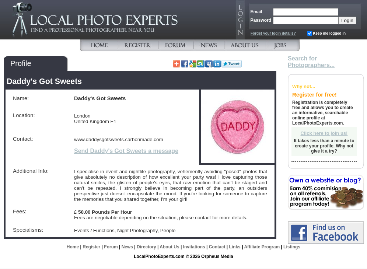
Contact (217, 246)
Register (91, 246)
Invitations (194, 246)
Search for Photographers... (311, 61)
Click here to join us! (324, 133)
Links (234, 246)
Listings (291, 246)
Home (73, 246)
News (127, 246)
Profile (20, 63)
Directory (146, 246)
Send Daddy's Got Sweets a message (126, 151)
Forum (111, 246)
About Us (169, 246)
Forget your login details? (273, 33)
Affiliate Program (262, 246)
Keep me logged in (329, 33)
